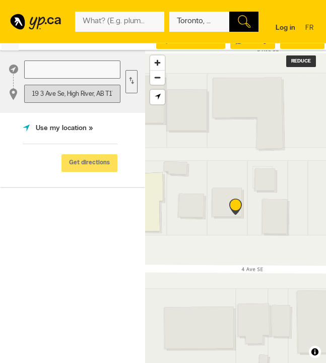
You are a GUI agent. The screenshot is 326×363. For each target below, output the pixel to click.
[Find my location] (157, 97)
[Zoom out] (157, 77)
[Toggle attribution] (315, 352)
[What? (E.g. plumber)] (119, 22)
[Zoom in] (157, 62)
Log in (285, 28)
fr (310, 28)
